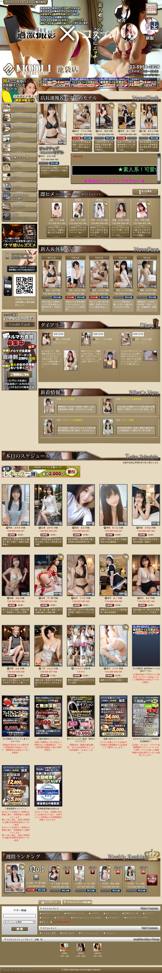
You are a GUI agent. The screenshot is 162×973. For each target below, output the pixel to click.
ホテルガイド (114, 917)
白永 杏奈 (103, 131)
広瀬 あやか (47, 528)
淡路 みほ (15, 598)
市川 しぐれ (122, 290)
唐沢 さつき (84, 883)
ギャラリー (61, 917)
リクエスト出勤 (81, 668)
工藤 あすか (148, 131)
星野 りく (76, 220)
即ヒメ (45, 922)
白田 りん (135, 883)
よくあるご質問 (49, 933)
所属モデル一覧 (131, 913)
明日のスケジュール (75, 913)
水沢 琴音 (139, 220)
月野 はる (15, 668)
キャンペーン (112, 913)
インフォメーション (90, 933)
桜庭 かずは (145, 528)
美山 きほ (46, 156)
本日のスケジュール (51, 913)
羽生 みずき (14, 528)
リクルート (111, 933)
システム (95, 913)
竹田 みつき (97, 220)
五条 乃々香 (47, 598)
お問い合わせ (68, 933)
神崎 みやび (146, 290)
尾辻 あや (145, 598)
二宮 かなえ (74, 290)
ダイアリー (150, 913)
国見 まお (80, 528)
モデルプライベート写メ (137, 917)
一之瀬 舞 (59, 883)
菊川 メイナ (112, 668)
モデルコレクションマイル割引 (87, 917)
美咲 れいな (112, 528)
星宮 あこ (125, 131)
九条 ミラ (54, 220)
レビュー (46, 917)
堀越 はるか (118, 220)
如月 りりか (81, 131)
